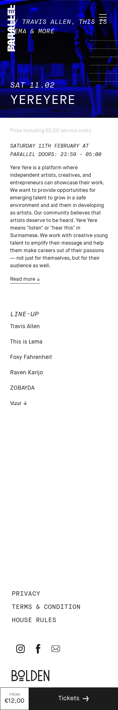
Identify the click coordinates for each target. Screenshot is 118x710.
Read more (22, 279)
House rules (34, 620)
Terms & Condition (46, 607)
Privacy (26, 594)
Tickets (68, 698)
